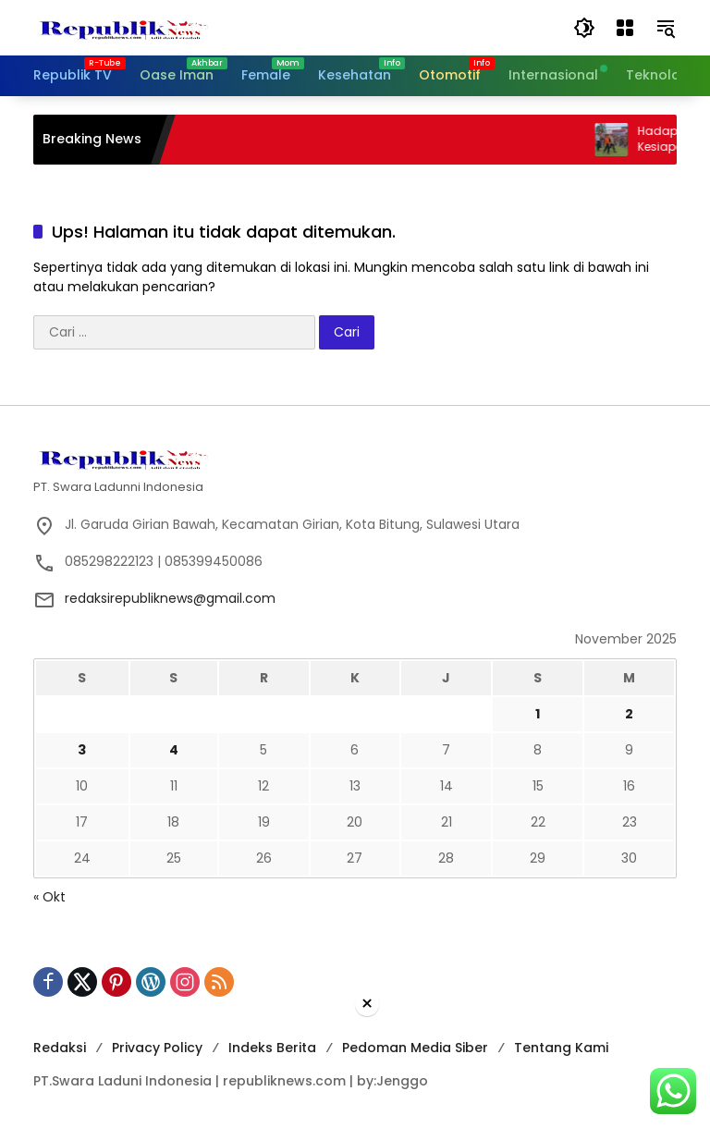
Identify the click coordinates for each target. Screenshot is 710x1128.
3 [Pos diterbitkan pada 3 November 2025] (82, 750)
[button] (584, 28)
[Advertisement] (355, 1073)
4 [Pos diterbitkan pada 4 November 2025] (173, 750)
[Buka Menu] (625, 28)
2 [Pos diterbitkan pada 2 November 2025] (629, 714)
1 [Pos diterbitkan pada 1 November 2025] (537, 714)
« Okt (49, 897)
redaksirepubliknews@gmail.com (170, 598)
